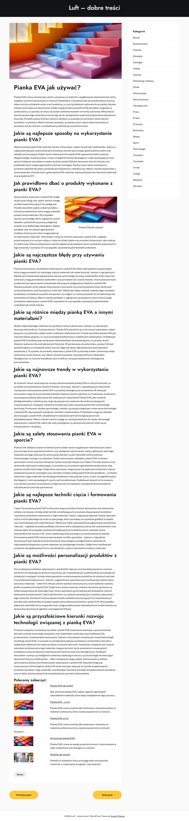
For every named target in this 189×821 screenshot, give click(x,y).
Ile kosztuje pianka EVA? (62, 738)
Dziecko (137, 49)
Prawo (136, 117)
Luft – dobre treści (94, 8)
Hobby (136, 68)
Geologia (137, 62)
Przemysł (138, 124)
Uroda (136, 167)
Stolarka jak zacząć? (60, 754)
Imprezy (137, 74)
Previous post (23, 794)
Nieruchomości (141, 99)
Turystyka (138, 161)
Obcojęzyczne (140, 105)
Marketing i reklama (143, 80)
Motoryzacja (139, 93)
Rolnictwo (138, 130)
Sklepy (136, 136)
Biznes (20, 774)
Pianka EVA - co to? (60, 701)
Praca (136, 111)
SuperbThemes (118, 816)
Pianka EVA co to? (59, 718)
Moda (136, 87)
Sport (136, 142)
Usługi (136, 173)
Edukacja (137, 56)
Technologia (139, 148)
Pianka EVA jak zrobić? (61, 685)
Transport (138, 155)
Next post (107, 794)
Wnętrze (137, 179)
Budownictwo (140, 43)
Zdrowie (137, 186)
